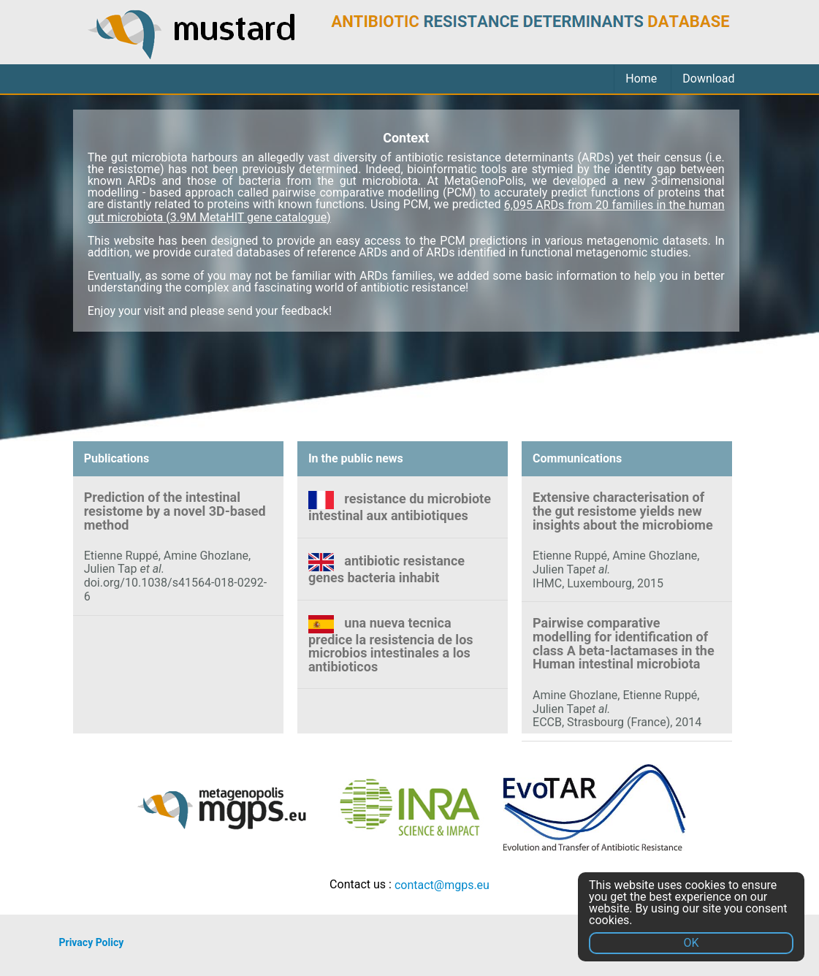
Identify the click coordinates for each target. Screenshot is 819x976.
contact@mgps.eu (442, 885)
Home (641, 78)
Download (708, 78)
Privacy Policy (91, 942)
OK (690, 943)
